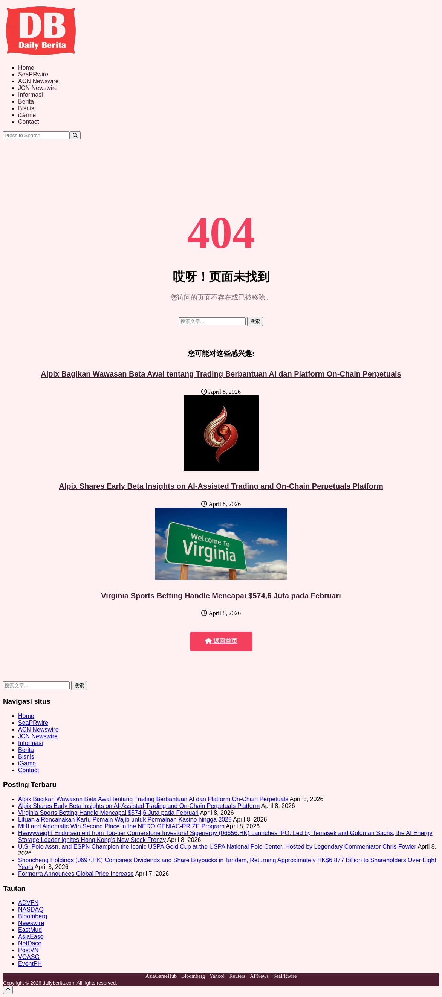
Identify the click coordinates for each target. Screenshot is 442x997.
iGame (27, 115)
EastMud (30, 930)
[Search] (75, 135)
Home (26, 67)
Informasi (30, 94)
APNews (259, 976)
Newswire (31, 923)
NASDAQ (31, 909)
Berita (26, 101)
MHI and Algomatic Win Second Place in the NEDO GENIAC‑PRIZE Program (121, 826)
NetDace (29, 943)
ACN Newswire (38, 81)
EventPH (30, 963)
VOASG (29, 957)
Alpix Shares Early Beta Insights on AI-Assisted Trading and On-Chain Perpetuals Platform (221, 486)
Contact (28, 122)
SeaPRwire (33, 74)
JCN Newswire (38, 88)
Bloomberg (32, 916)
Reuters (237, 976)
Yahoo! (217, 976)
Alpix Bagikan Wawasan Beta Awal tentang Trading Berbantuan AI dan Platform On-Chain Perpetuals (221, 374)
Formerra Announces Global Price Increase (76, 873)
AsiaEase (31, 936)
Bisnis (26, 108)
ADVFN (28, 902)
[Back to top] (8, 990)
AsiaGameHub (161, 976)
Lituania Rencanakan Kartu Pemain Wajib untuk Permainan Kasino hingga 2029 (125, 819)
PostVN (28, 950)
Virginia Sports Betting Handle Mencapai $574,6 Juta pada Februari (221, 595)
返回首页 (221, 641)
